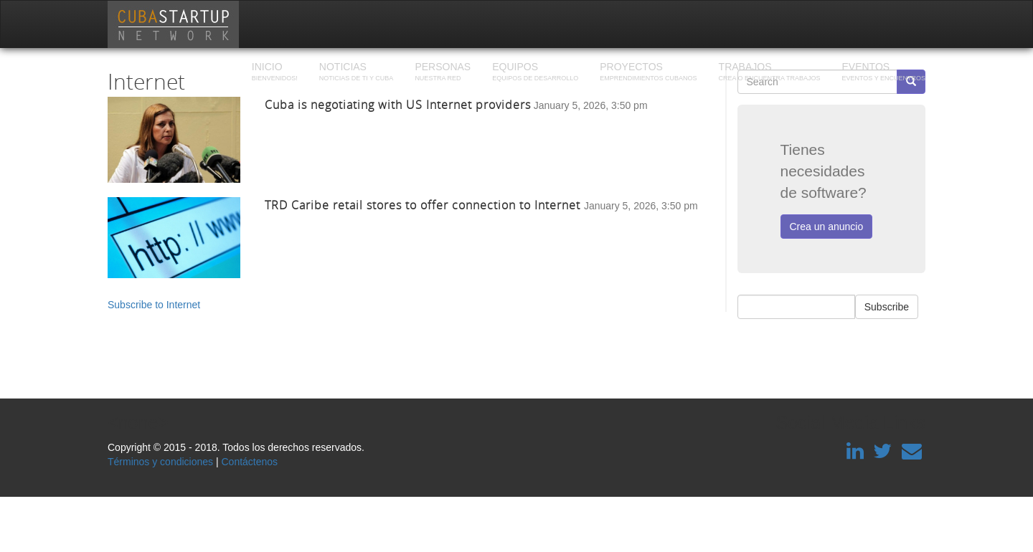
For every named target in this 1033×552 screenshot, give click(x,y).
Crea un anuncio (827, 226)
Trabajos (770, 73)
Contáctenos (249, 461)
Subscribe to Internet (154, 304)
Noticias (356, 73)
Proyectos (648, 73)
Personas (443, 73)
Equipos (535, 73)
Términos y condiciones (160, 461)
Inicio (275, 73)
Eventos (883, 73)
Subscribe (886, 307)
